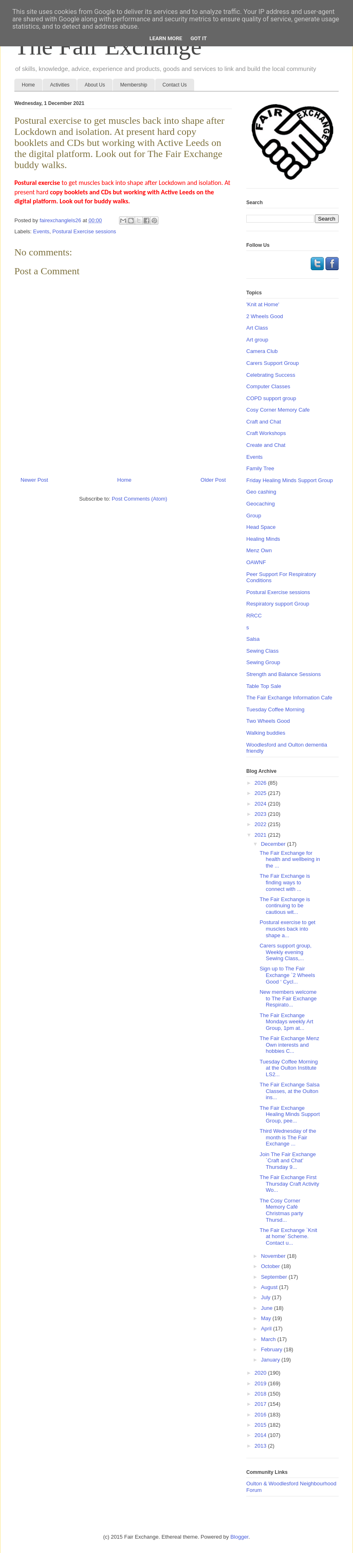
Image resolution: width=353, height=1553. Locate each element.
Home (28, 85)
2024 (261, 804)
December (274, 844)
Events (41, 231)
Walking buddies (265, 733)
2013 (261, 1446)
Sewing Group (263, 662)
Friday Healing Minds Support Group (289, 480)
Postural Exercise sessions (84, 231)
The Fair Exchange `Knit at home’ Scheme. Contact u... (288, 1236)
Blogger (239, 1537)
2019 (261, 1383)
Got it (198, 38)
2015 (261, 1425)
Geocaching (260, 504)
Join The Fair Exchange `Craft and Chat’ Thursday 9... (287, 1160)
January (271, 1360)
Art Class (257, 328)
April (267, 1328)
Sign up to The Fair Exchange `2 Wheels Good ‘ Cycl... (287, 975)
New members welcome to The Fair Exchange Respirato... (287, 998)
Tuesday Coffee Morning (275, 709)
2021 (261, 835)
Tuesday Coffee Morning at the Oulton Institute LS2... (288, 1068)
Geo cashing (261, 492)
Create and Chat (265, 445)
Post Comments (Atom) (139, 499)
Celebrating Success (270, 375)
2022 (261, 824)
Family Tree (260, 468)
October (271, 1266)
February (272, 1349)
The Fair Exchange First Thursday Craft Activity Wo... (289, 1183)
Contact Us (175, 85)
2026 (261, 783)
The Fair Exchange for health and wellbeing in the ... (289, 859)
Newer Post (34, 480)
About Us (95, 85)
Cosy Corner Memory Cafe (278, 410)
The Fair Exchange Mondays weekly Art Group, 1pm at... (286, 1021)
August (270, 1287)
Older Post (213, 480)
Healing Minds (263, 539)
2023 (261, 814)
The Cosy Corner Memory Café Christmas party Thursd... (281, 1210)
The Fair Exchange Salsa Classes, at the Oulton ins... (289, 1091)
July (266, 1297)
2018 (261, 1394)
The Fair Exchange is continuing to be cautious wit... (284, 905)
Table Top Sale (263, 686)
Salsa (253, 639)
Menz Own (259, 550)
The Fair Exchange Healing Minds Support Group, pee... (289, 1114)
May (267, 1318)
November (274, 1256)
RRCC (254, 616)
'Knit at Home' (262, 304)
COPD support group (271, 398)
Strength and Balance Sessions (283, 674)
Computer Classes (268, 386)
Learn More (165, 38)
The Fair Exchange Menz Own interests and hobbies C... (289, 1044)
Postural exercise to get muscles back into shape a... (287, 928)
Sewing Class (262, 651)
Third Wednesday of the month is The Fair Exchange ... (287, 1137)
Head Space (261, 527)
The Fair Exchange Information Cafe (289, 698)
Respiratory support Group (277, 604)
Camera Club (262, 351)
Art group (257, 340)
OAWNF (256, 562)
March (269, 1339)
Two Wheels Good (268, 721)
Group (253, 515)
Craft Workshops (266, 433)
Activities (59, 85)
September (275, 1277)
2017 (261, 1404)
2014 (261, 1435)
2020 (261, 1373)
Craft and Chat (263, 422)
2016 (261, 1415)
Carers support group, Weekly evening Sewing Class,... (285, 952)
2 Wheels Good (264, 316)
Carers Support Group (272, 363)
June (267, 1308)
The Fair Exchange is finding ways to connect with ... (284, 882)
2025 (261, 793)
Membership (133, 85)
